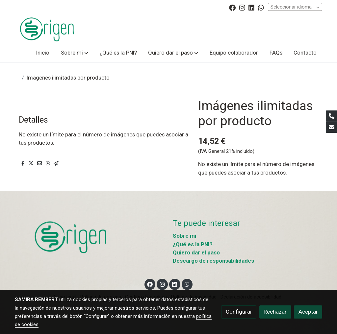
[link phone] (331, 116)
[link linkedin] (251, 7)
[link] (47, 29)
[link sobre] (89, 236)
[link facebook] (232, 7)
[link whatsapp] (261, 7)
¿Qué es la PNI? (193, 244)
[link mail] (331, 127)
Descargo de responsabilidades (213, 260)
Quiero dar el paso (196, 252)
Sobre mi (184, 235)
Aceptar (308, 311)
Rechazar (275, 311)
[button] (74, 52)
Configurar (239, 311)
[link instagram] (242, 7)
